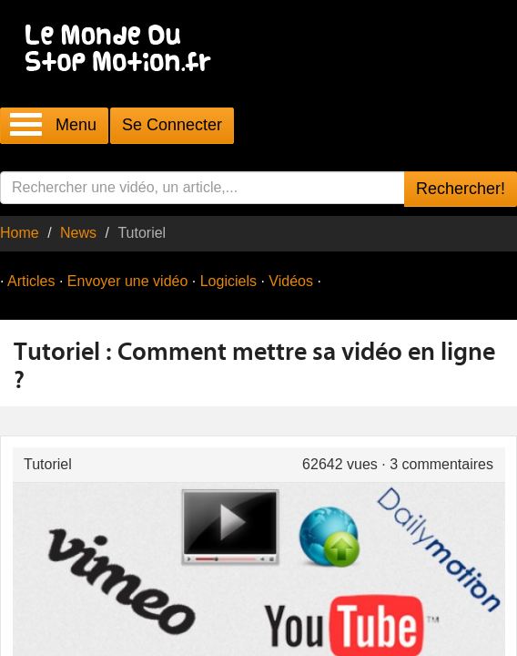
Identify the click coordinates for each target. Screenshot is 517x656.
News (78, 233)
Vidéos (291, 281)
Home (19, 233)
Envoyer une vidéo (127, 281)
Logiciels (228, 281)
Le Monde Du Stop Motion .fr (123, 49)
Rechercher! (460, 188)
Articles (31, 281)
